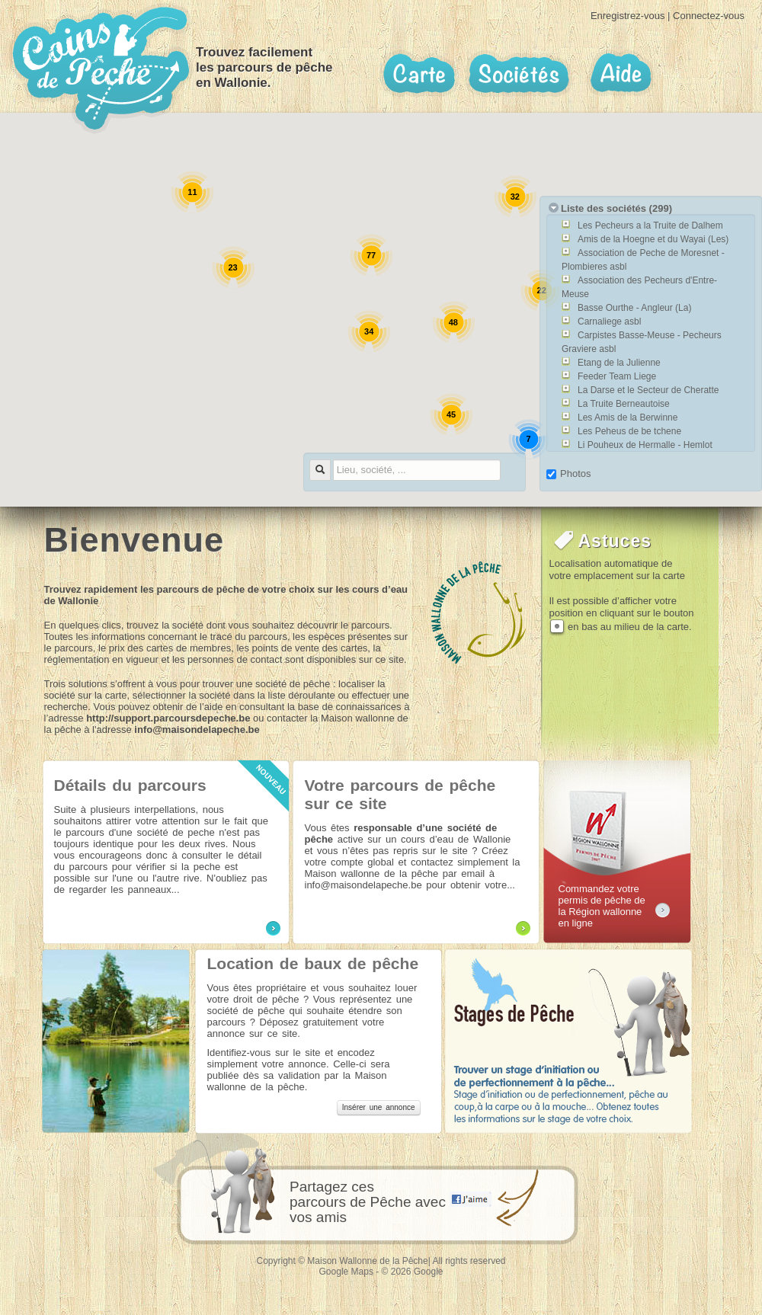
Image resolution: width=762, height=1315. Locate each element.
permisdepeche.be (662, 910)
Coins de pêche (101, 68)
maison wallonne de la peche (478, 613)
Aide (620, 74)
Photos (568, 473)
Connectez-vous (708, 15)
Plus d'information (273, 928)
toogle (554, 208)
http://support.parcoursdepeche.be (168, 718)
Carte (419, 74)
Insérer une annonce (378, 1107)
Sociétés (519, 74)
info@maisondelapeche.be (196, 729)
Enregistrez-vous (628, 15)
